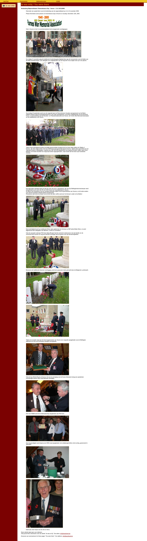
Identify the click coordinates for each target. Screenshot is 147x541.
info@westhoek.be (65, 533)
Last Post (5, 1)
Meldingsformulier (41, 1)
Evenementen (24, 1)
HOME (58, 1)
